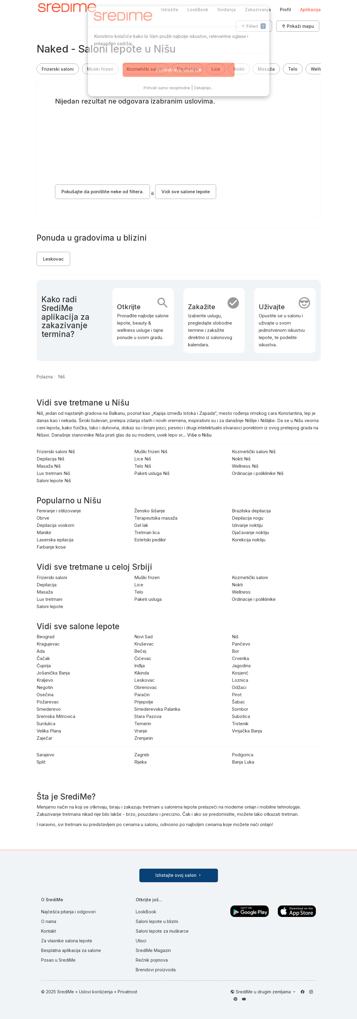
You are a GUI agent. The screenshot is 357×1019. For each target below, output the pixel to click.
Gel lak (141, 525)
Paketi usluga (148, 599)
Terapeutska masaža (155, 518)
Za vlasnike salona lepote (66, 940)
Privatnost (127, 991)
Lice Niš (142, 459)
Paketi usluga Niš (152, 473)
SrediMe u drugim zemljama (263, 991)
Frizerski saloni (58, 69)
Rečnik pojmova (152, 960)
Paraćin (142, 694)
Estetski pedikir (150, 540)
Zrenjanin (143, 738)
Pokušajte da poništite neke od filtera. (102, 191)
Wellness (320, 69)
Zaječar (44, 738)
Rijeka (140, 762)
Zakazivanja (258, 9)
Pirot (237, 694)
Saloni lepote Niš (54, 480)
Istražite (169, 9)
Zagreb (141, 755)
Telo (292, 69)
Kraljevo (45, 680)
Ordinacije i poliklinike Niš (258, 473)
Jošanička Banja (53, 673)
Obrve (43, 518)
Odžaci (239, 687)
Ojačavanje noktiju (250, 532)
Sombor (240, 709)
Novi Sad (143, 636)
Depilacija (187, 69)
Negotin (45, 687)
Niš (235, 636)
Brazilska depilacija (251, 511)
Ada (41, 651)
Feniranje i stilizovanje (59, 511)
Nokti (239, 69)
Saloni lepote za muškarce (162, 931)
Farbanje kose (51, 547)
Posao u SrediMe (58, 960)
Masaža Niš (49, 466)
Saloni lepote (50, 606)
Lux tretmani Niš (53, 473)
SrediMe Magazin (153, 950)
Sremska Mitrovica (56, 716)
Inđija (139, 665)
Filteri (253, 26)
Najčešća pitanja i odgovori (68, 911)
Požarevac (48, 702)
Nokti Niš (241, 459)
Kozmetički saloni (145, 69)
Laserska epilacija (55, 540)
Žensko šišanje (149, 511)
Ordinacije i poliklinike (254, 599)
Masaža (266, 69)
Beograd (45, 636)
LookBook (197, 9)
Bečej (140, 651)
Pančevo (241, 644)
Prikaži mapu (297, 26)
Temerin (142, 723)
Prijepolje (143, 702)
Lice (215, 69)
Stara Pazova (147, 716)
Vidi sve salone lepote (185, 191)
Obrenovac (145, 687)
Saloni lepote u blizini (157, 921)
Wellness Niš (245, 466)
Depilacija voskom (55, 525)
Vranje (140, 731)
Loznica (240, 680)
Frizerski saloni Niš (56, 451)
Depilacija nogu (247, 518)
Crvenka (240, 658)
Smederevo (49, 709)
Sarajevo (45, 755)
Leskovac (53, 259)
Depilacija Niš (50, 459)
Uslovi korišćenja (96, 991)
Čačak (43, 658)
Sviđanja (226, 9)
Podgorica (242, 755)
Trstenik (240, 723)
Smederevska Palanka (157, 709)
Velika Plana (49, 731)
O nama (48, 921)
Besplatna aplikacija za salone (71, 950)
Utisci (141, 940)
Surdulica (46, 723)
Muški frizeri (100, 69)
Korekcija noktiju (248, 540)
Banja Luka (243, 762)
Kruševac (144, 644)
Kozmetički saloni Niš (254, 451)
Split (41, 762)
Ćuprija (44, 665)
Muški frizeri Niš (150, 451)
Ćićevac (142, 658)
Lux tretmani (49, 599)
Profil (285, 9)
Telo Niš (142, 466)
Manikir (44, 532)
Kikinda (141, 673)
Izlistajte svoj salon (178, 875)
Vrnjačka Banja (247, 731)
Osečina (45, 694)
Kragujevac (48, 644)
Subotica (241, 716)
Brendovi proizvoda (156, 969)
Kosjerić (240, 673)
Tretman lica (147, 532)
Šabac (238, 702)
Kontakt (48, 931)
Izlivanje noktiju (247, 525)
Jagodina (241, 665)
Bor (235, 651)
